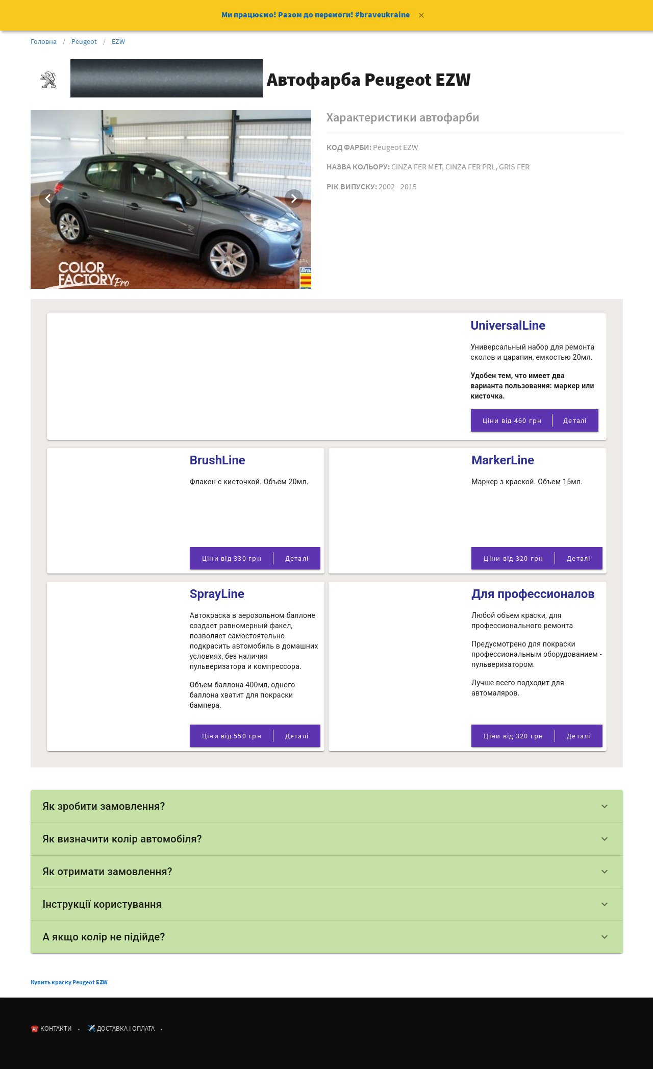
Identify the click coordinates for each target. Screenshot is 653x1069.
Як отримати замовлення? (327, 871)
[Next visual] (294, 198)
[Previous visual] (48, 198)
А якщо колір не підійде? (327, 937)
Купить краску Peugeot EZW (69, 982)
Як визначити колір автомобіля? (327, 839)
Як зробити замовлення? (327, 806)
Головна (44, 41)
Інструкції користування (327, 904)
